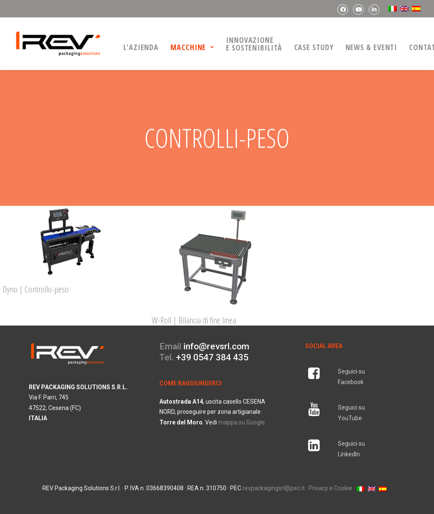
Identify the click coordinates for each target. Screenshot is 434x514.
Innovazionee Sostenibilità (254, 44)
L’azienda (141, 47)
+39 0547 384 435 (212, 349)
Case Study (314, 47)
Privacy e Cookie (330, 480)
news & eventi (371, 47)
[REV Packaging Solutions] (58, 44)
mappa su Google (241, 413)
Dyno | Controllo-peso (36, 281)
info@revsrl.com (216, 338)
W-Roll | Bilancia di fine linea (194, 311)
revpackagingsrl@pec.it (273, 480)
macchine (192, 47)
